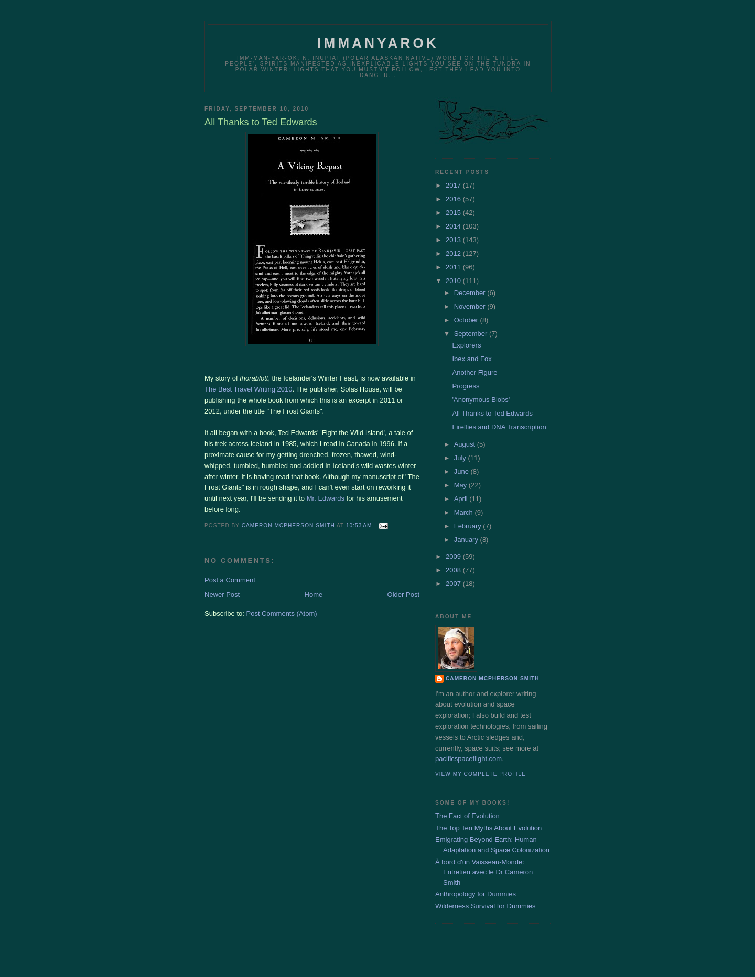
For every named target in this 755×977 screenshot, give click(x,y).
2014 (454, 226)
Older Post (403, 595)
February (468, 526)
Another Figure (474, 372)
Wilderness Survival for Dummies (485, 906)
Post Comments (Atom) (281, 613)
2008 (454, 570)
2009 (454, 556)
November (471, 306)
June (462, 471)
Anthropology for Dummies (475, 894)
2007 (454, 584)
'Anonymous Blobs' (481, 400)
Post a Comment (229, 580)
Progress (465, 386)
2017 (454, 185)
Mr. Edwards (325, 498)
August (465, 444)
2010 (454, 281)
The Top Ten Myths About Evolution (488, 828)
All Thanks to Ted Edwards (492, 413)
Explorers (466, 345)
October (467, 320)
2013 (454, 240)
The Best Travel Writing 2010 (248, 389)
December (471, 293)
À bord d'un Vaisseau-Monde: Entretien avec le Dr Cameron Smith (484, 872)
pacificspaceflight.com (468, 759)
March (464, 512)
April (462, 499)
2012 (454, 253)
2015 (454, 212)
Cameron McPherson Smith (493, 678)
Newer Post (222, 595)
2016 (454, 199)
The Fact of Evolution (467, 816)
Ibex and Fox (471, 359)
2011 (454, 267)
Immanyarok (378, 43)
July (461, 458)
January (467, 540)
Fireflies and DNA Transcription (499, 427)
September (471, 334)
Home (314, 595)
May (461, 485)
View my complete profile (480, 774)
